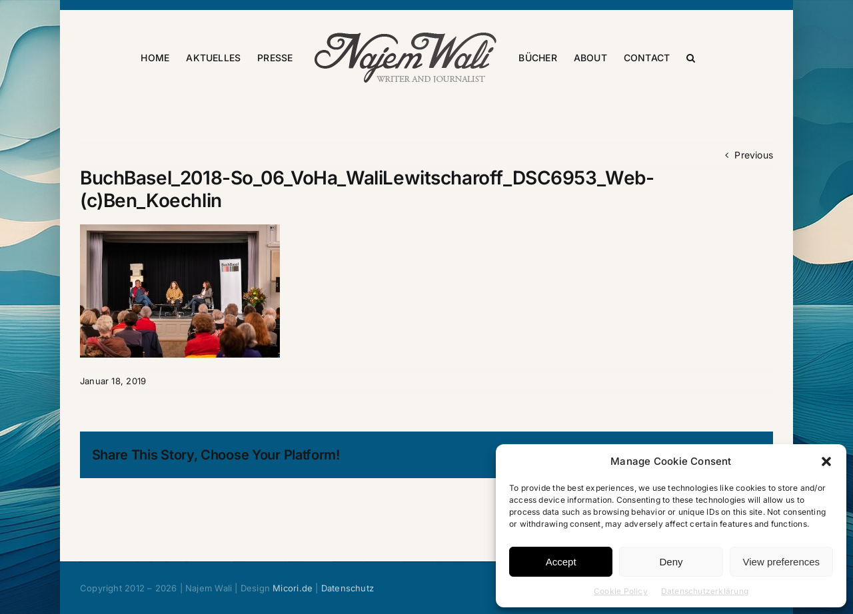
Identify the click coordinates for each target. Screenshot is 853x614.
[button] (826, 461)
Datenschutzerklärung (704, 591)
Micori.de (293, 588)
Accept (561, 561)
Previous (753, 154)
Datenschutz (347, 588)
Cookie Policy (621, 591)
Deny (670, 561)
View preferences (781, 561)
